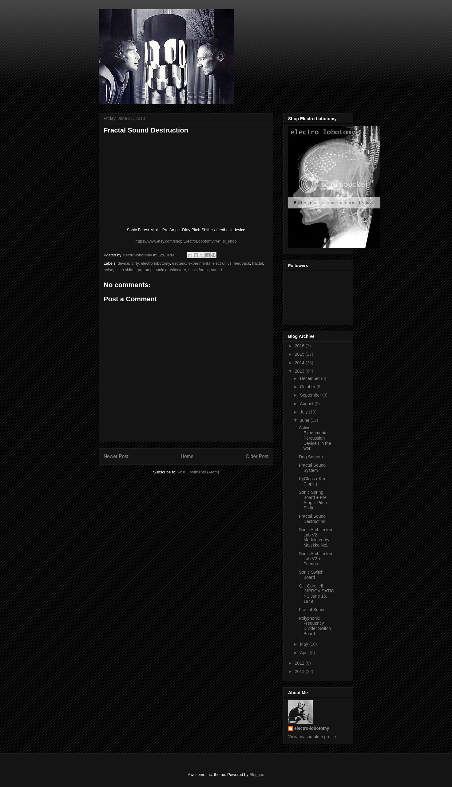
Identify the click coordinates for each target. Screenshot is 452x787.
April (305, 652)
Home (187, 456)
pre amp (145, 269)
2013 (300, 371)
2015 (300, 354)
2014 (300, 362)
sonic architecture (170, 269)
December (310, 378)
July (304, 411)
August (307, 403)
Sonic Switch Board (311, 575)
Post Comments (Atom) (198, 472)
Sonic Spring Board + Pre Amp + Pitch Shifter (313, 500)
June (305, 420)
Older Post (257, 456)
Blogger (256, 774)
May (304, 644)
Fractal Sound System (312, 468)
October (308, 386)
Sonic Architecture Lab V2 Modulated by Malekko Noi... (316, 537)
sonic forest (198, 269)
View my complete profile (312, 736)
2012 (300, 663)
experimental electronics (210, 263)
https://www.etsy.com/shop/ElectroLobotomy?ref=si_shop (186, 241)
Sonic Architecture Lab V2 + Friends (316, 559)
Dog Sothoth (311, 456)
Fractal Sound (312, 609)
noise (108, 269)
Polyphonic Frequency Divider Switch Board (315, 626)
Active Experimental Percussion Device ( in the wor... (315, 438)
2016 (300, 345)
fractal (257, 263)
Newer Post (116, 456)
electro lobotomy (155, 263)
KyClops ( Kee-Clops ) (313, 481)
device (123, 263)
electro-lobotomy (311, 728)
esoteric (179, 263)
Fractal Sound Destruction (312, 519)
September (311, 395)
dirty (135, 263)
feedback (242, 263)
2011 (300, 671)
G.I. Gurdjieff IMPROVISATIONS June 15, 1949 (316, 593)
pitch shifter (125, 269)
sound (216, 269)
